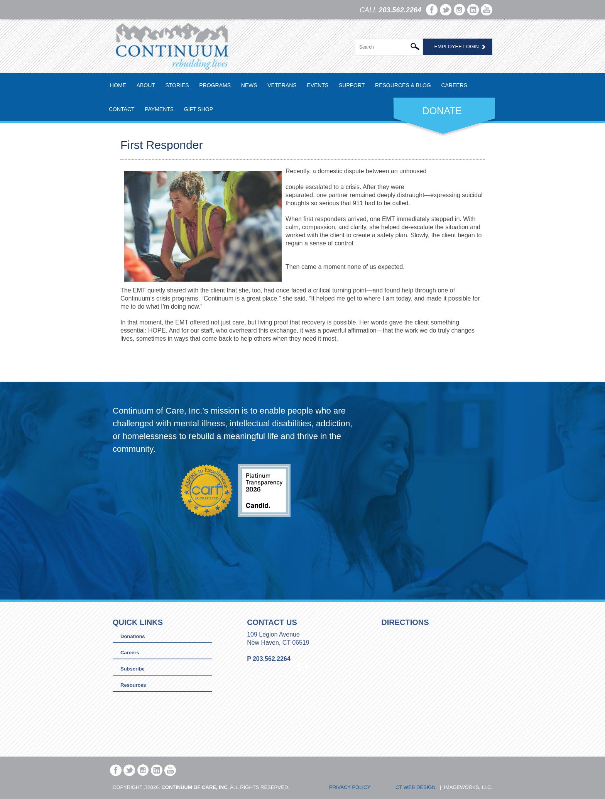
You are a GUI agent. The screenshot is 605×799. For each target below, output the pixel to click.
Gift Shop (198, 109)
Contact (122, 109)
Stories (177, 85)
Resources (133, 685)
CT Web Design (415, 787)
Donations (132, 636)
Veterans (281, 85)
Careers (454, 85)
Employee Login (456, 46)
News (249, 85)
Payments (159, 109)
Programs (215, 85)
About (146, 85)
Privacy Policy (349, 787)
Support (352, 85)
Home (118, 85)
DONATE (442, 110)
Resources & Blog (403, 85)
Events (317, 85)
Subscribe (132, 669)
